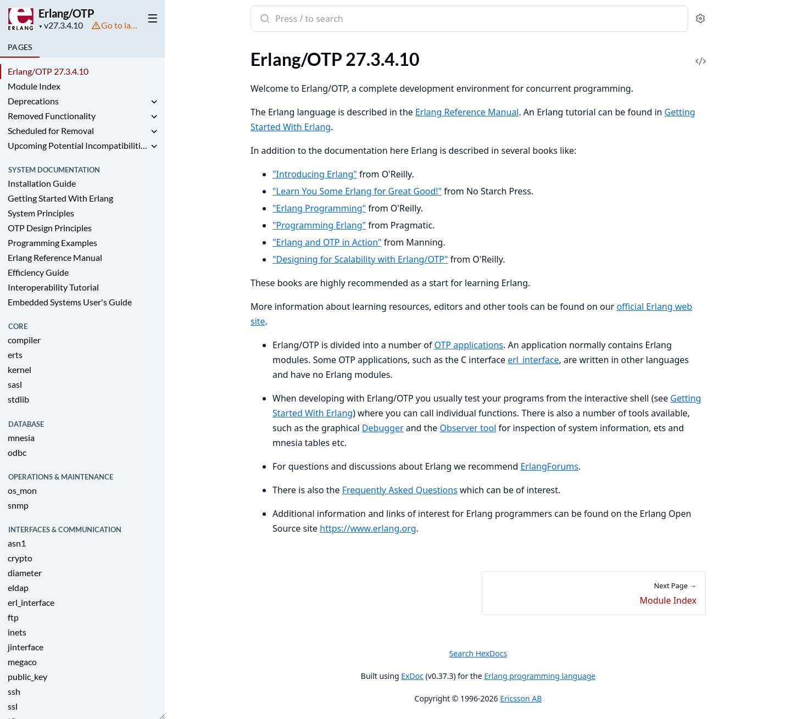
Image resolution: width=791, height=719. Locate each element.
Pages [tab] (20, 47)
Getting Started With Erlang (60, 198)
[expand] (153, 103)
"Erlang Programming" (319, 208)
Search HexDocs (477, 653)
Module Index (34, 86)
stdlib (18, 399)
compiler (24, 340)
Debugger (382, 428)
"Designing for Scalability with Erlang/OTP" (360, 259)
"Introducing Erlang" (314, 174)
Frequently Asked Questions (399, 490)
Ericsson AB (521, 698)
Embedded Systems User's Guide (70, 302)
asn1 (17, 543)
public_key (27, 676)
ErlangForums (549, 466)
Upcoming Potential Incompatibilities (78, 145)
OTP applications (468, 345)
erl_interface (31, 602)
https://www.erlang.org (368, 528)
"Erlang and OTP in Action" (327, 242)
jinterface (25, 647)
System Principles (41, 213)
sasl (15, 384)
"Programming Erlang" (319, 225)
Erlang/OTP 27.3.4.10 (48, 71)
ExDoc (412, 676)
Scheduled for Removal (51, 130)
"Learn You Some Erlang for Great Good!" (357, 191)
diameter (25, 572)
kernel (19, 369)
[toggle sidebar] (150, 17)
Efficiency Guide (38, 272)
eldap (18, 587)
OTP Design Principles (50, 227)
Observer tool (467, 428)
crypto (20, 558)
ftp (13, 617)
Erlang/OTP (66, 13)
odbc (17, 452)
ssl (13, 706)
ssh (14, 691)
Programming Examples (52, 242)
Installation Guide (42, 183)
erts (15, 354)
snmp (18, 505)
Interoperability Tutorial (53, 287)
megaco (22, 661)
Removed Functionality (52, 115)
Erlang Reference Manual (55, 257)
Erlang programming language (539, 676)
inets (17, 632)
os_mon (22, 490)
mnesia (21, 437)
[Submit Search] (264, 19)
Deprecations (33, 101)
